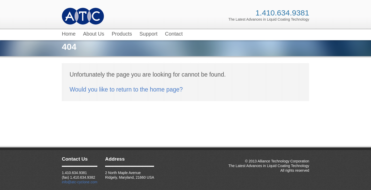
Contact (174, 34)
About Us (93, 34)
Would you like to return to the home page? (126, 89)
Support (148, 34)
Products (122, 34)
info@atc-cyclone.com (79, 182)
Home (68, 34)
